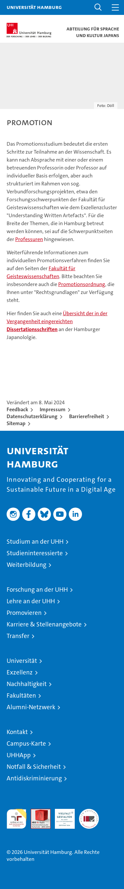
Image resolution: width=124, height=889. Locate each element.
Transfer (18, 636)
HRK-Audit (61, 816)
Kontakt (17, 732)
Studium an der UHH (35, 541)
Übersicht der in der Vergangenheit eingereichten (57, 321)
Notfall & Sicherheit (34, 767)
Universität (22, 661)
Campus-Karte (26, 743)
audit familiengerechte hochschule (16, 819)
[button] (98, 7)
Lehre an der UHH (31, 601)
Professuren (29, 239)
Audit (37, 812)
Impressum (52, 409)
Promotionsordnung (81, 284)
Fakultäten (21, 695)
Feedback (17, 409)
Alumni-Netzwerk (31, 707)
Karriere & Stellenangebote (44, 624)
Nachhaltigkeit (27, 684)
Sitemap (16, 423)
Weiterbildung (26, 565)
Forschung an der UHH (37, 589)
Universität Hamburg (34, 7)
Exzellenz (20, 672)
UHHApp (19, 755)
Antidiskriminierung (34, 778)
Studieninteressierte (35, 553)
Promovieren (24, 613)
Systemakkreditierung (89, 812)
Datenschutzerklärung (32, 416)
